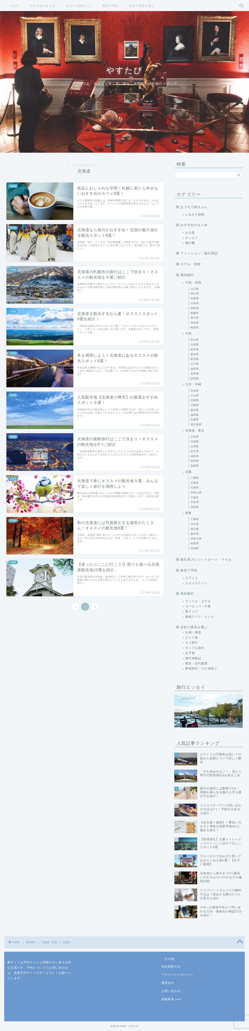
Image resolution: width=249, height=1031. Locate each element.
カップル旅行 (194, 647)
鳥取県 (195, 327)
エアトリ (191, 578)
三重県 (195, 477)
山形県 (195, 446)
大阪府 (195, 497)
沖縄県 (195, 405)
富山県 (195, 339)
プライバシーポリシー (177, 974)
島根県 (195, 298)
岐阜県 (195, 349)
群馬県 (195, 543)
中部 (188, 333)
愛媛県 (195, 313)
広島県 (195, 303)
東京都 (195, 528)
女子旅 (190, 653)
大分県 (195, 395)
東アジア (191, 611)
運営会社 (167, 982)
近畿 (188, 471)
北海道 (195, 436)
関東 (188, 513)
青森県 (195, 465)
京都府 (195, 482)
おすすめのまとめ (42, 6)
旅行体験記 (193, 658)
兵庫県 (195, 487)
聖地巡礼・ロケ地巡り (201, 668)
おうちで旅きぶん (79, 6)
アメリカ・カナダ (198, 601)
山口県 (195, 288)
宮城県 (195, 441)
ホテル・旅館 (190, 264)
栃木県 (195, 533)
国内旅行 (187, 275)
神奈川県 (196, 538)
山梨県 (195, 344)
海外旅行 (187, 593)
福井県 (195, 368)
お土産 (190, 232)
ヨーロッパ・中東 (198, 606)
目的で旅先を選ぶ (142, 6)
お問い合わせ (171, 991)
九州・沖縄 (193, 384)
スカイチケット (196, 583)
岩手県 (195, 451)
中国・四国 (193, 282)
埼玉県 (195, 524)
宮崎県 (195, 400)
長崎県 (195, 419)
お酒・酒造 (193, 632)
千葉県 (195, 519)
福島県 (195, 456)
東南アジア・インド (199, 616)
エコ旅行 (191, 642)
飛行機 (190, 243)
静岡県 (195, 378)
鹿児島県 (196, 424)
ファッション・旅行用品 (199, 253)
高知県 (195, 322)
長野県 (195, 373)
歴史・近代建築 (196, 663)
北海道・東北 (194, 430)
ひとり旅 (191, 637)
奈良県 (195, 502)
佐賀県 (195, 390)
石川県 (195, 363)
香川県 (195, 317)
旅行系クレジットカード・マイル (206, 559)
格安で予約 (110, 6)
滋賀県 (195, 507)
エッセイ (191, 237)
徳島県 (195, 308)
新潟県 (195, 358)
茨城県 (195, 548)
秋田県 (195, 460)
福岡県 (195, 414)
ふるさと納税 (194, 214)
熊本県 (195, 410)
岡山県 (195, 293)
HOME (14, 6)
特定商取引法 (171, 966)
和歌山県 (196, 492)
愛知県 (195, 354)
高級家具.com (171, 999)
